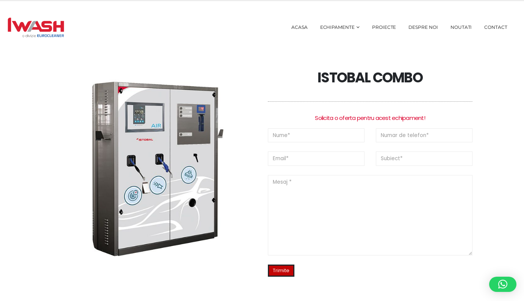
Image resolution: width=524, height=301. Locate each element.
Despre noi (423, 27)
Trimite (281, 270)
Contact (495, 27)
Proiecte (384, 27)
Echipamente (337, 27)
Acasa (299, 27)
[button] (502, 284)
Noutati (461, 27)
